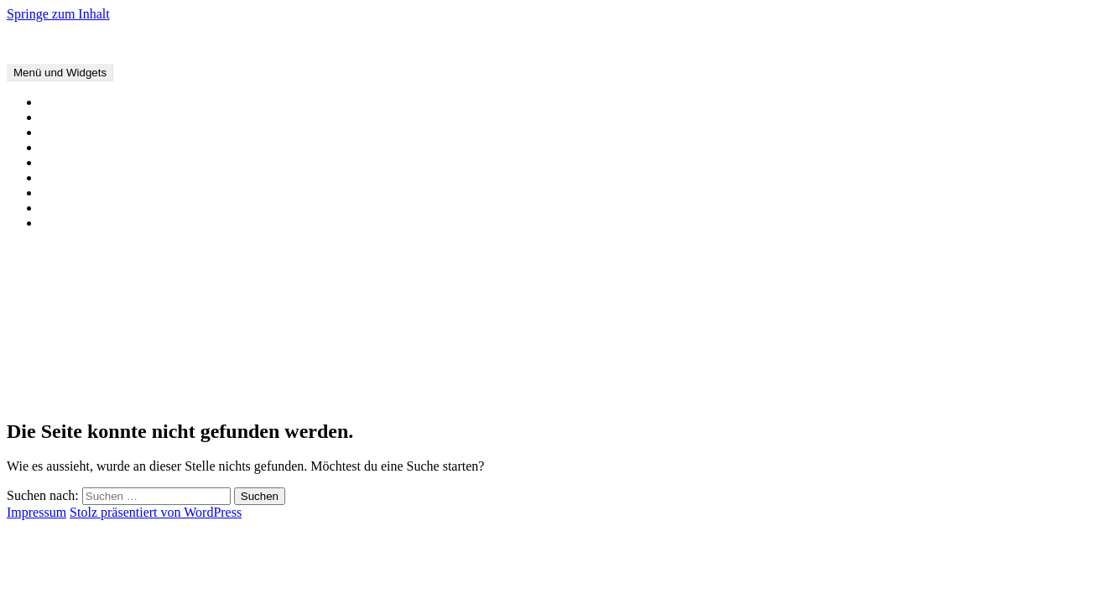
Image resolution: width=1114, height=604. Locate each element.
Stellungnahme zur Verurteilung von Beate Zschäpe (178, 309)
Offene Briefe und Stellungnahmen (134, 117)
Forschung (68, 162)
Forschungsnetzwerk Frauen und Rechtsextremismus (148, 42)
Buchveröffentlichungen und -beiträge (142, 132)
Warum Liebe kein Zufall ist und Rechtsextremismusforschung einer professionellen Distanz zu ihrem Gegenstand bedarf (366, 294)
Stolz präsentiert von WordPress (156, 512)
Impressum (70, 223)
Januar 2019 (73, 380)
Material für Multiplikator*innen (128, 177)
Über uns (64, 192)
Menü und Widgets (60, 72)
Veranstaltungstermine (100, 102)
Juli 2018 (65, 395)
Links (55, 207)
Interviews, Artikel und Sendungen (133, 147)
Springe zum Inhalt (58, 14)
